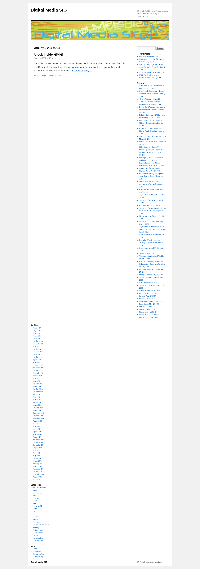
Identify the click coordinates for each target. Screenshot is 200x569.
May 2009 (36, 429)
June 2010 (36, 397)
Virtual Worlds (38, 541)
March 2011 (37, 381)
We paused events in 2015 (148, 56)
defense (35, 495)
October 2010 (38, 389)
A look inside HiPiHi (48, 54)
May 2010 (36, 400)
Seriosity (36, 527)
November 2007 (38, 469)
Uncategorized (38, 538)
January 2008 (37, 466)
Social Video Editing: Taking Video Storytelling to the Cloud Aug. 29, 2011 (151, 176)
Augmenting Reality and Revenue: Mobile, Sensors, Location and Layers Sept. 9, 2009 (152, 229)
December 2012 (38, 354)
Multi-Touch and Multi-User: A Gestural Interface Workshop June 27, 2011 (152, 184)
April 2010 (37, 402)
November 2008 (38, 440)
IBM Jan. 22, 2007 (145, 307)
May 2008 (36, 456)
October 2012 (38, 357)
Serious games (38, 530)
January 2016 (37, 328)
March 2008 (37, 461)
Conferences (37, 493)
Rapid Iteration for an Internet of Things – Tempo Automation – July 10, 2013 (151, 123)
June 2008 (36, 453)
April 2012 (37, 360)
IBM (34, 511)
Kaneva (35, 514)
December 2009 (38, 413)
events (35, 501)
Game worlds (37, 506)
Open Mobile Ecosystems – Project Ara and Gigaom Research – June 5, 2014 (152, 93)
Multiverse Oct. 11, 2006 (148, 309)
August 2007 (37, 477)
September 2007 (38, 474)
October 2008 (38, 442)
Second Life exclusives (41, 525)
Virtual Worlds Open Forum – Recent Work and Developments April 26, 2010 (152, 211)
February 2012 (38, 365)
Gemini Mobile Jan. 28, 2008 (149, 291)
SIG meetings (38, 533)
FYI (34, 503)
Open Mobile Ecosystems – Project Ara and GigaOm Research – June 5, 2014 (152, 67)
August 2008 (37, 448)
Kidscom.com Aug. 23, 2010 (149, 205)
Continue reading (82, 70)
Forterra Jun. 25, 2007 (147, 299)
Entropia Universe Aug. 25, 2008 (151, 275)
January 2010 (37, 410)
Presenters (36, 522)
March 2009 (37, 434)
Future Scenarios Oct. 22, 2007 (150, 293)
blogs (35, 490)
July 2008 (36, 450)
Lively (35, 517)
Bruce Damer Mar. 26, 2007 (149, 304)
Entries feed (37, 551)
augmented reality (39, 488)
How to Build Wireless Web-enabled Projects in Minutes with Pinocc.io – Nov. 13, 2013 (152, 109)
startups (35, 535)
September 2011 (38, 373)
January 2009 (37, 437)
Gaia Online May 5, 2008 (148, 283)
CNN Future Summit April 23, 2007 (152, 301)
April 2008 (37, 458)
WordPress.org (38, 557)
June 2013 (36, 346)
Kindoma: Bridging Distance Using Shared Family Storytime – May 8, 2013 (151, 131)
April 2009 (37, 432)
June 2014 (36, 333)
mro (55, 58)
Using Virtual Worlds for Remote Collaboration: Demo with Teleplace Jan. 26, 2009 (152, 264)
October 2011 (38, 370)
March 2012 (37, 362)
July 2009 (36, 424)
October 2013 (38, 341)
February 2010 (38, 408)
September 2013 (38, 344)
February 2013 (38, 352)
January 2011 (37, 386)
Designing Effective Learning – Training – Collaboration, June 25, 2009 (151, 242)
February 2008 (38, 464)
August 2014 (37, 331)
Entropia (36, 498)
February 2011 (38, 384)
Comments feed (38, 554)
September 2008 (38, 445)
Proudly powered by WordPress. (151, 562)
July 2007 (36, 480)
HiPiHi (43, 76)
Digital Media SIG (49, 10)
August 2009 (37, 421)
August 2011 (37, 376)
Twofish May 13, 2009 (147, 253)
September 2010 (38, 392)
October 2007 (38, 472)
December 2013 (38, 338)
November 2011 (38, 368)
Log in (35, 549)
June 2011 (36, 378)
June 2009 (36, 426)
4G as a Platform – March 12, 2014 (151, 72)
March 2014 (37, 336)
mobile (35, 519)
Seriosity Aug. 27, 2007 (147, 296)
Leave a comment (55, 76)
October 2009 (38, 416)
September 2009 (38, 418)
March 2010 (37, 405)
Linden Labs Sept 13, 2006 (148, 312)
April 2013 (37, 349)
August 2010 (37, 394)
